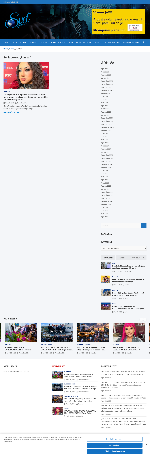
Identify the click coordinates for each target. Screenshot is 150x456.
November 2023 (107, 158)
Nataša (93, 353)
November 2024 (107, 121)
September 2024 (107, 127)
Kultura (23, 42)
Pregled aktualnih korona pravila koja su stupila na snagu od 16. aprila (128, 267)
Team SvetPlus (22, 103)
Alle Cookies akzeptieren (115, 452)
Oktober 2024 (106, 124)
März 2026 (105, 72)
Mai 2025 (104, 103)
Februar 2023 (106, 186)
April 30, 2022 (118, 271)
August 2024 (106, 130)
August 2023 (106, 167)
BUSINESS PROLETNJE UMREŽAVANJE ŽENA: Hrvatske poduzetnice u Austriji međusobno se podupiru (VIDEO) (20, 350)
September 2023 (107, 164)
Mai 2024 (104, 140)
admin (128, 271)
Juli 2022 (104, 208)
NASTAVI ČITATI (11, 112)
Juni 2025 (104, 100)
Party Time (44, 42)
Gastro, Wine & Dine (83, 42)
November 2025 (107, 84)
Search (143, 225)
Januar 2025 (105, 115)
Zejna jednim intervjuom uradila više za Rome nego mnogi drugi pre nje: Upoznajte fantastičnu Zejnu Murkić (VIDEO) (26, 97)
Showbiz (33, 42)
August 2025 (106, 93)
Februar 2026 (106, 75)
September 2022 (107, 201)
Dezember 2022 (107, 192)
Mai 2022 (104, 214)
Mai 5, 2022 (118, 312)
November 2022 (107, 195)
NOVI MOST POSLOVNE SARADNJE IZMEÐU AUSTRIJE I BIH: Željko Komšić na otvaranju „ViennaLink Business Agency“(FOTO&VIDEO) (57, 350)
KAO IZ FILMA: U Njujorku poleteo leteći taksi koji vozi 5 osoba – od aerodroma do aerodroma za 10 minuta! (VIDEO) (91, 350)
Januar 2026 (105, 78)
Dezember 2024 (107, 118)
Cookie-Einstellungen (114, 440)
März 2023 (105, 183)
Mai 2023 (104, 177)
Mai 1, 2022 (118, 285)
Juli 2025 (104, 96)
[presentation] (141, 319)
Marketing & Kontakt (131, 42)
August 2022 (106, 204)
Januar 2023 (105, 189)
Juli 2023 (104, 170)
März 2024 (105, 146)
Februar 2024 (106, 149)
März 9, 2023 (9, 103)
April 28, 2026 (11, 353)
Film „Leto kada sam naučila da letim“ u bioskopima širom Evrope (128, 280)
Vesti (15, 42)
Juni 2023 (104, 174)
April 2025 (105, 106)
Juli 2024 (104, 133)
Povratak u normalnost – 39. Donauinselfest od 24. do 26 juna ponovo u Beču (129, 308)
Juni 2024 (105, 137)
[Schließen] (146, 446)
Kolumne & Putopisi (112, 42)
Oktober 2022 (106, 198)
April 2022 (105, 217)
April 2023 (105, 180)
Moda (71, 42)
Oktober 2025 (106, 87)
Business (98, 42)
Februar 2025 (106, 112)
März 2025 (105, 109)
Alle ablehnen (114, 446)
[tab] (108, 257)
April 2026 (105, 69)
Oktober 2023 (106, 161)
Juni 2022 (104, 211)
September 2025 (107, 90)
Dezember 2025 (107, 81)
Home (7, 42)
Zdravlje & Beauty (58, 42)
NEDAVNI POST (58, 366)
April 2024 (105, 143)
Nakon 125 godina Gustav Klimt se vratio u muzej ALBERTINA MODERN (128, 294)
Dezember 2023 (107, 155)
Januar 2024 (106, 152)
